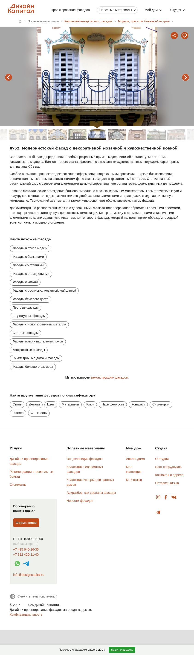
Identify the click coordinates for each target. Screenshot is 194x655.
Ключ (90, 404)
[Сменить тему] (33, 596)
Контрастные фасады (28, 350)
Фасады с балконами (28, 257)
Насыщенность (112, 404)
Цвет (50, 404)
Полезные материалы (115, 10)
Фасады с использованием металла (39, 324)
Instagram (158, 497)
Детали (34, 404)
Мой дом (151, 10)
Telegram (158, 512)
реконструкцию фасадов (109, 377)
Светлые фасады (25, 333)
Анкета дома (135, 459)
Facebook (166, 497)
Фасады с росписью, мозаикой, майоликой (44, 290)
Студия (175, 10)
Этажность (39, 413)
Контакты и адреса (169, 475)
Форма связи (26, 523)
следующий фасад (185, 77)
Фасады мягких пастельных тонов (37, 341)
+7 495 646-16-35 (26, 549)
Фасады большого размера (32, 366)
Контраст (138, 404)
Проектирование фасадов (70, 10)
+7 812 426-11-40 (26, 554)
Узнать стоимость (122, 650)
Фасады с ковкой (25, 282)
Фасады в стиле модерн (30, 248)
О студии (162, 459)
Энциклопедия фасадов (84, 459)
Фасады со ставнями (27, 265)
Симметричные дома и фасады (36, 358)
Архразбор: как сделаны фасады (91, 492)
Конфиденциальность (26, 614)
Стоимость (18, 484)
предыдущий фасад (8, 77)
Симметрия (160, 404)
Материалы (70, 404)
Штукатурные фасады (28, 316)
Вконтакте (174, 497)
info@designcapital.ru (28, 575)
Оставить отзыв (167, 483)
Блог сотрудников (168, 467)
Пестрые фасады (25, 307)
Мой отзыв (134, 480)
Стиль (17, 404)
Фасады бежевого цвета (30, 299)
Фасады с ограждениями (30, 274)
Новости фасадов (80, 501)
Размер (17, 413)
